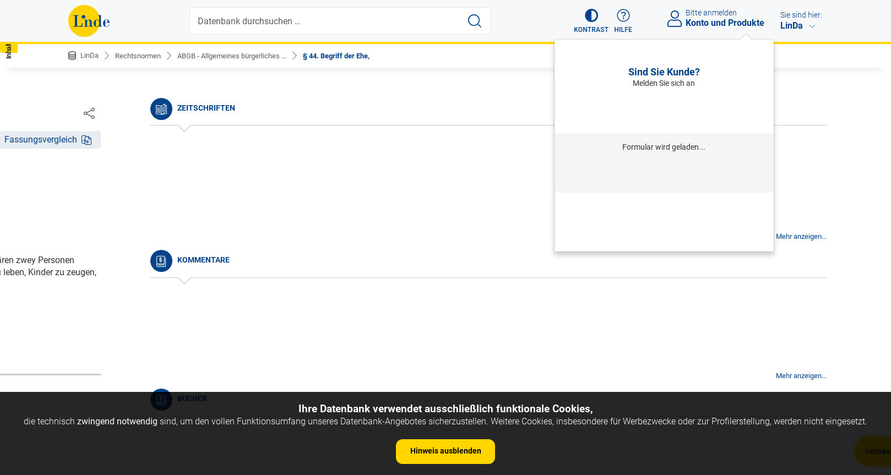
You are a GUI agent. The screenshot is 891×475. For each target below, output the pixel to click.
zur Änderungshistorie (412, 345)
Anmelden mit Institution (663, 174)
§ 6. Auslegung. (107, 308)
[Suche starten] (476, 21)
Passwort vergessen (664, 206)
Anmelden (663, 110)
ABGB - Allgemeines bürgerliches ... (242, 55)
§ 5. (84, 291)
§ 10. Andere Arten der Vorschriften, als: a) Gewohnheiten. (159, 381)
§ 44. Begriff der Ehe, (355, 55)
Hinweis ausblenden (445, 450)
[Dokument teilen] (811, 113)
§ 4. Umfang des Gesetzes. (129, 274)
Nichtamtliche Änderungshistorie (142, 182)
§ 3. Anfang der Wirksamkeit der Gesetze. (157, 258)
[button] (586, 21)
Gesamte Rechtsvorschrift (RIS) (609, 309)
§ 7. (84, 324)
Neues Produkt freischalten (664, 236)
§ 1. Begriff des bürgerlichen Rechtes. (149, 224)
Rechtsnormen (142, 55)
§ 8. (84, 341)
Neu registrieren (664, 221)
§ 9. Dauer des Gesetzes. (125, 358)
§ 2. (84, 241)
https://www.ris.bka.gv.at (492, 309)
